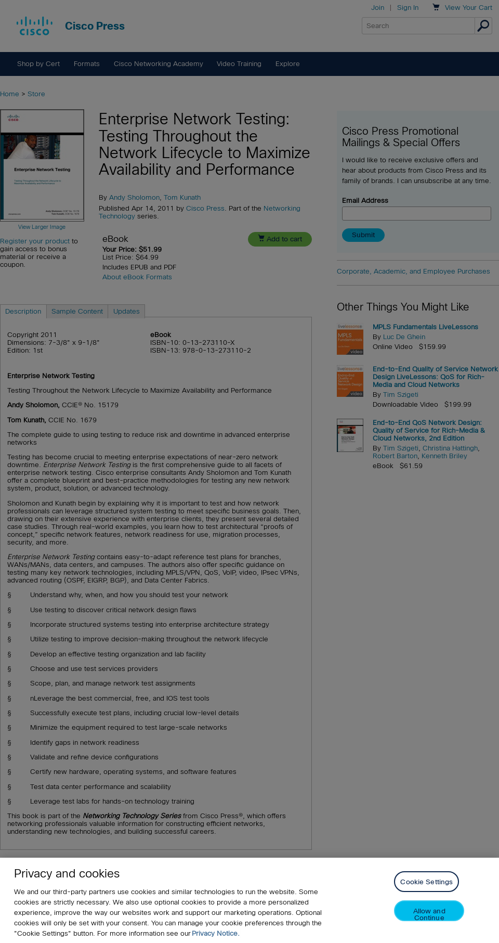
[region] (249, 900)
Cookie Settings (426, 882)
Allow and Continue (429, 914)
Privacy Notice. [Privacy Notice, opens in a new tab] (216, 933)
